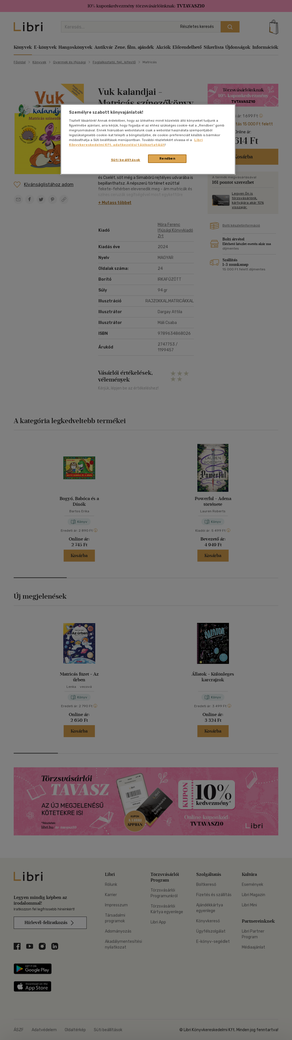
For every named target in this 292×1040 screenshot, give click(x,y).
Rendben (167, 158)
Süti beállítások (125, 160)
